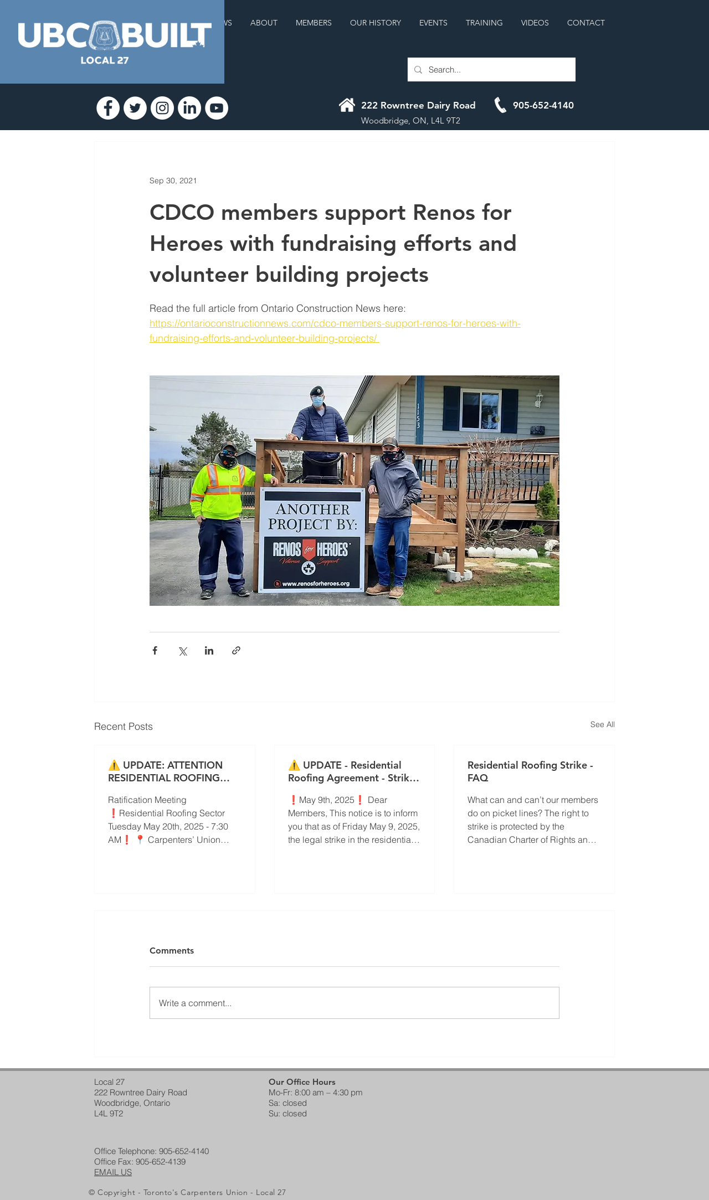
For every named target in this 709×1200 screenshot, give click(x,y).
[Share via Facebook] (155, 650)
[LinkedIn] (189, 108)
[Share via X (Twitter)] (182, 650)
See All (602, 724)
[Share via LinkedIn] (209, 650)
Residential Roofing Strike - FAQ (530, 771)
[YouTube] (216, 108)
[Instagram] (162, 108)
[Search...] (490, 69)
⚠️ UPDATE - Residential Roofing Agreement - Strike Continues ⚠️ (351, 771)
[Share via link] (236, 650)
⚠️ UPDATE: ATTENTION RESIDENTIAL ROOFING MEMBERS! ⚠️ (165, 771)
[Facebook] (108, 108)
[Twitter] (135, 108)
